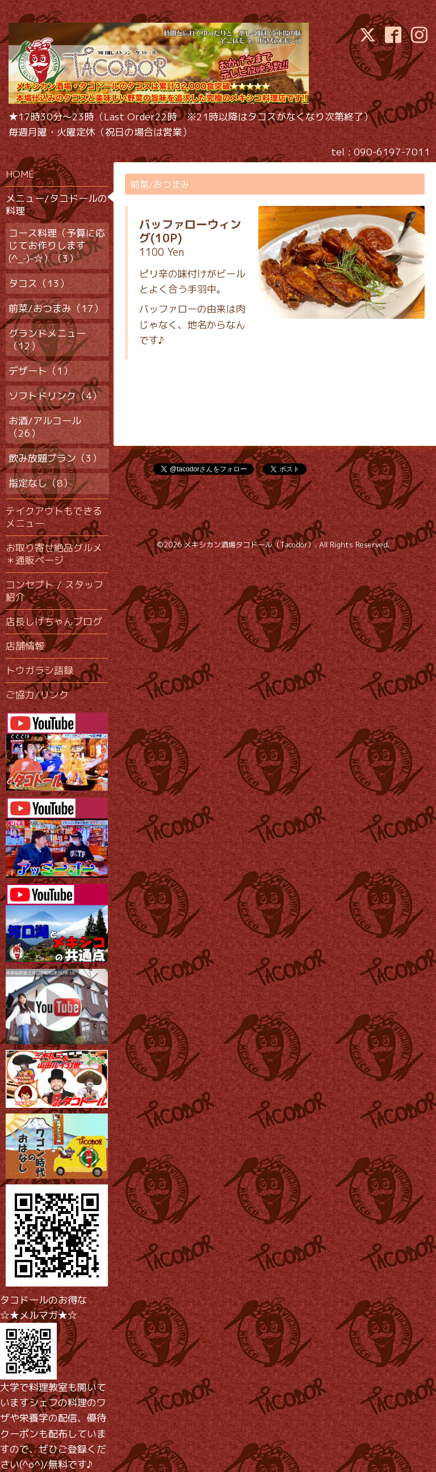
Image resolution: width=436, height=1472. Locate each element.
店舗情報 (25, 645)
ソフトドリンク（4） (55, 395)
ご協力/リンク (37, 694)
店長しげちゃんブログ (54, 621)
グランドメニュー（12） (47, 339)
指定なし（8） (41, 483)
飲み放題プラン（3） (55, 458)
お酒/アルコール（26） (45, 427)
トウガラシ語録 (39, 670)
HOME (20, 173)
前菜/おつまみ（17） (56, 308)
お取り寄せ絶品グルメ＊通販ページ (54, 554)
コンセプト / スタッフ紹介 (54, 591)
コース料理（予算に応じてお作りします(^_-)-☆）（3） (57, 245)
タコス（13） (39, 283)
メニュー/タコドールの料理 (56, 204)
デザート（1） (41, 370)
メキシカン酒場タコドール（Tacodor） (249, 544)
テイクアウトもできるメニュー (54, 517)
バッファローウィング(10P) (190, 231)
